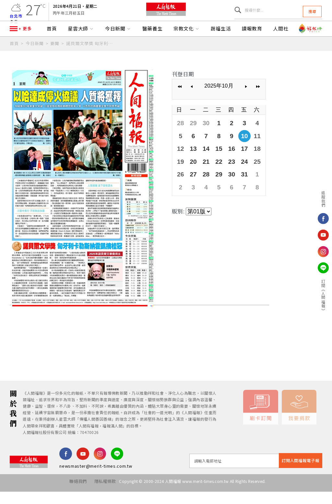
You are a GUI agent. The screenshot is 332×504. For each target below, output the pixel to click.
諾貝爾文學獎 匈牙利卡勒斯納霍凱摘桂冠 (91, 59)
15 (215, 161)
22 (215, 172)
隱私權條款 (102, 497)
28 (180, 138)
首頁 (52, 44)
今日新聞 (118, 44)
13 (191, 161)
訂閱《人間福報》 (323, 295)
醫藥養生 (152, 44)
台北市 (16, 19)
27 (191, 184)
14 (203, 161)
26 (180, 184)
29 (191, 138)
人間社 (281, 44)
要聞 (54, 59)
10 (238, 149)
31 (238, 184)
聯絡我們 (71, 497)
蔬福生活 (221, 44)
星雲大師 (81, 44)
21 (203, 172)
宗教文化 (186, 44)
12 (180, 161)
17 (238, 161)
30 (203, 138)
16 (226, 161)
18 (249, 161)
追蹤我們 (323, 198)
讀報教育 (252, 44)
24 (238, 172)
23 (226, 172)
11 (249, 149)
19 (180, 172)
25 (249, 172)
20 (191, 172)
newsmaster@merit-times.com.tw (95, 481)
